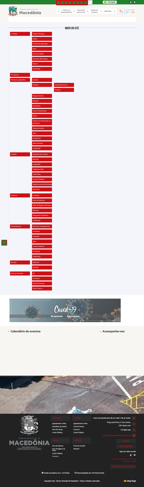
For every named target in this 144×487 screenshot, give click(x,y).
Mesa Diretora (38, 143)
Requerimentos (38, 96)
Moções (35, 101)
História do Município (40, 44)
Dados (35, 39)
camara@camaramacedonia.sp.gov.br (117, 435)
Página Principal (38, 34)
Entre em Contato (17, 273)
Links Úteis (37, 174)
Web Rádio (36, 69)
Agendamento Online (40, 154)
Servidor (14, 262)
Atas (34, 133)
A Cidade (14, 34)
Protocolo (36, 251)
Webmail (36, 262)
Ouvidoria (36, 278)
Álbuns (35, 64)
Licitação (36, 195)
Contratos (36, 231)
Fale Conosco (37, 288)
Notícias (36, 159)
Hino (34, 49)
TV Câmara (15, 75)
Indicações (36, 106)
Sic (34, 273)
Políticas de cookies (129, 461)
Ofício (35, 116)
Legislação (36, 148)
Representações (38, 128)
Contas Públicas (38, 179)
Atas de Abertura (39, 200)
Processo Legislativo (18, 80)
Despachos (37, 138)
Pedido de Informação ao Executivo (42, 122)
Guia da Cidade (38, 54)
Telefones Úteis (38, 169)
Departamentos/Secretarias (42, 184)
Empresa (14, 195)
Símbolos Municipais (40, 59)
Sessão (35, 80)
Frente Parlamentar (39, 111)
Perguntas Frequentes (40, 215)
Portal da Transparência (41, 226)
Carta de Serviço (38, 283)
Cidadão (14, 154)
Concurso (36, 189)
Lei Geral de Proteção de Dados (123, 466)
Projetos (36, 85)
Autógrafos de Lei (61, 85)
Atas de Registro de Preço (42, 205)
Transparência (16, 226)
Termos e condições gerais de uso (124, 459)
